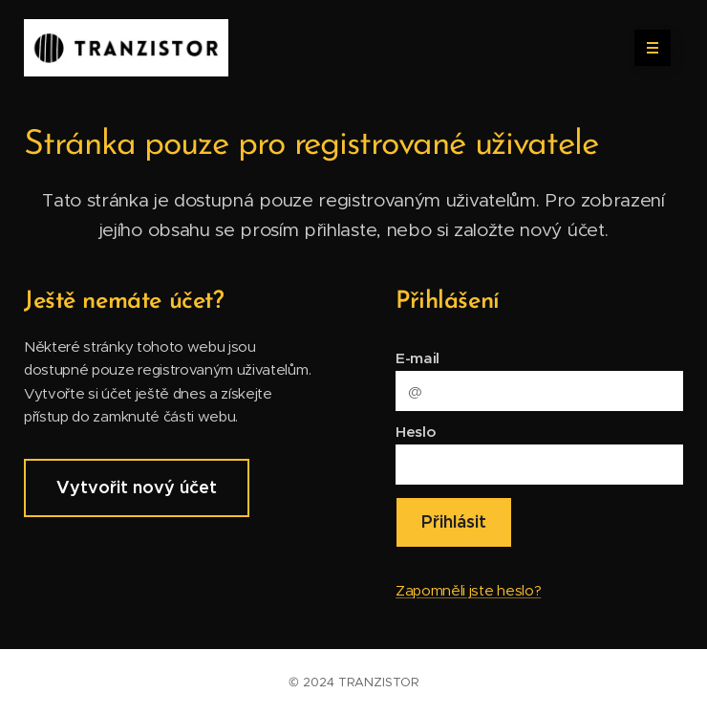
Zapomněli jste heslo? (468, 590)
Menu (646, 47)
